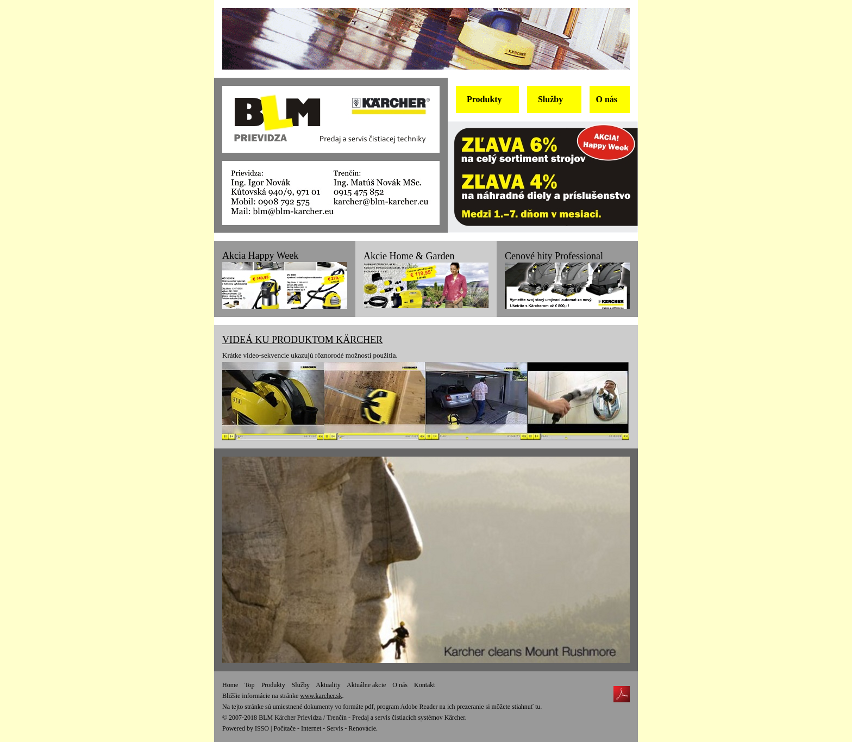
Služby (301, 685)
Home (230, 685)
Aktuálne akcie (366, 685)
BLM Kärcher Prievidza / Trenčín (303, 717)
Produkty (273, 685)
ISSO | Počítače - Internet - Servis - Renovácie (315, 728)
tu (537, 706)
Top (250, 685)
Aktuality (328, 685)
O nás (400, 685)
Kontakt (424, 685)
